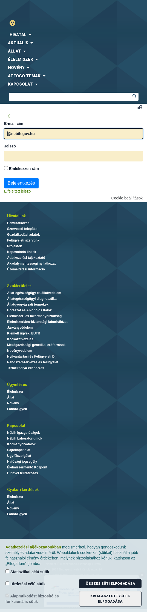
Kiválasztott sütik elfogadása (110, 598)
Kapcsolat (16, 425)
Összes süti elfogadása (110, 583)
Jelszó (10, 146)
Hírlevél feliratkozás (22, 473)
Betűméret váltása (139, 107)
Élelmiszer (15, 392)
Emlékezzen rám (21, 168)
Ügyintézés (17, 384)
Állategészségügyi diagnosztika (32, 299)
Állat (10, 397)
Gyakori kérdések (23, 489)
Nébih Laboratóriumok (24, 438)
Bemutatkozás (18, 223)
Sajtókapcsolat (18, 450)
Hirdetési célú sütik (25, 583)
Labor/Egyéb (17, 409)
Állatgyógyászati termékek (27, 304)
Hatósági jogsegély (22, 461)
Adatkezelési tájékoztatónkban (33, 547)
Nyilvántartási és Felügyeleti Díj (31, 356)
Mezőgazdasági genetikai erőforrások (36, 345)
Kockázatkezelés (20, 339)
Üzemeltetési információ (26, 269)
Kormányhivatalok (21, 444)
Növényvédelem (19, 351)
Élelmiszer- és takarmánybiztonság (34, 316)
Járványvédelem (20, 328)
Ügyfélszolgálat (19, 456)
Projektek (14, 246)
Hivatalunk (16, 216)
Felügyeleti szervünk (23, 240)
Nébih (37, 9)
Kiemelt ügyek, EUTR (23, 333)
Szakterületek (19, 286)
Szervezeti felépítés (22, 229)
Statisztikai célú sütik (27, 571)
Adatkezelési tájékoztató (26, 258)
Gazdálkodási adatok (23, 235)
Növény (13, 403)
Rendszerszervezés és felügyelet (32, 362)
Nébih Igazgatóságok (23, 433)
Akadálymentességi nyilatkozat (31, 263)
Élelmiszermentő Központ (27, 467)
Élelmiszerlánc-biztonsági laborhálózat (37, 322)
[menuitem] (73, 35)
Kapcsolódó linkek (21, 252)
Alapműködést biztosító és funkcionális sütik (32, 599)
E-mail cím (13, 123)
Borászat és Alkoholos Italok (29, 310)
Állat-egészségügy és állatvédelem (34, 293)
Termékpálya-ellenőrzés (25, 368)
